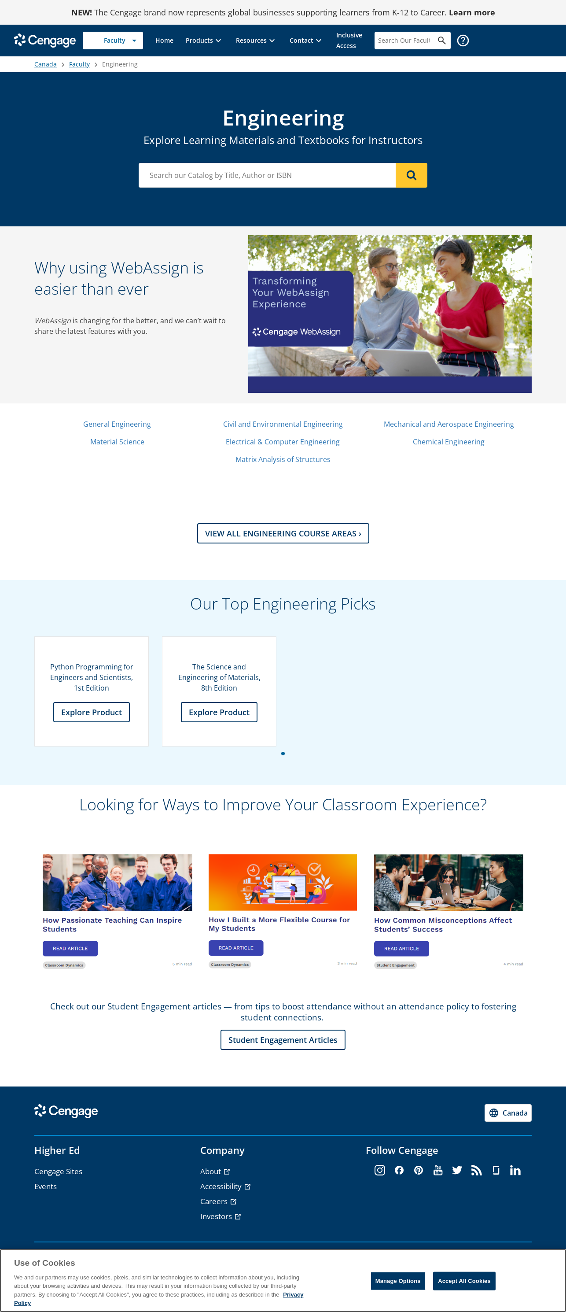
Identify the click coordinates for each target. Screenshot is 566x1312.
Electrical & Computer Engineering (283, 442)
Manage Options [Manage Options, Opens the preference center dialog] (398, 1281)
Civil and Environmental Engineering (283, 424)
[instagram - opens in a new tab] (380, 1170)
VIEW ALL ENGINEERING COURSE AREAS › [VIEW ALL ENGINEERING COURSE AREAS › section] (283, 533)
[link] (164, 40)
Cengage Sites (58, 1171)
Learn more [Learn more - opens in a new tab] (472, 12)
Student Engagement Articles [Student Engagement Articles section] (283, 1040)
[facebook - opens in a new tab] (399, 1170)
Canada (45, 64)
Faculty (79, 64)
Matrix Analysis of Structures (283, 459)
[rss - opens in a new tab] (476, 1170)
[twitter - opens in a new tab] (457, 1170)
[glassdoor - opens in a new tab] (496, 1170)
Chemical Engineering (449, 442)
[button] (204, 40)
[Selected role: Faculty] (113, 40)
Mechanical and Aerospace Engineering (449, 424)
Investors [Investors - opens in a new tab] (217, 1216)
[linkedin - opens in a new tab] (515, 1170)
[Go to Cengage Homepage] (45, 40)
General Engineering (117, 424)
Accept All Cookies (464, 1281)
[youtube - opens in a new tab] (438, 1170)
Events (45, 1186)
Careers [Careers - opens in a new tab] (214, 1201)
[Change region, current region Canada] (508, 1113)
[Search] (411, 175)
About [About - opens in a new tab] (211, 1171)
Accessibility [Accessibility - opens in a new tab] (221, 1186)
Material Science (117, 442)
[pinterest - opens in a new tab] (418, 1170)
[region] (283, 1280)
